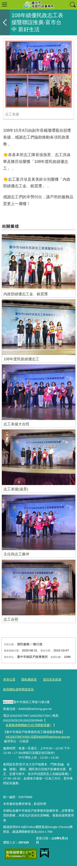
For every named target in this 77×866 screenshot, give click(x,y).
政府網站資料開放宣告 (18, 689)
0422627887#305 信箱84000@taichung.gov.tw (38, 736)
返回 (5, 22)
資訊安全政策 (52, 679)
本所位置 (9, 679)
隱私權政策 (29, 679)
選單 (4, 4)
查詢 (72, 4)
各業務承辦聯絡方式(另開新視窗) (28, 725)
